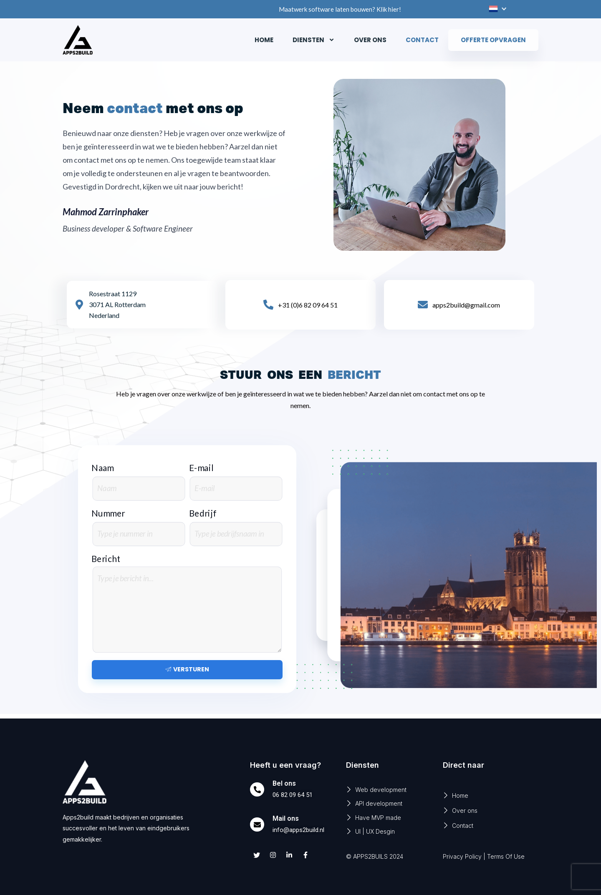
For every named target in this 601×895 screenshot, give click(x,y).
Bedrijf (202, 513)
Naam (102, 468)
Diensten (314, 40)
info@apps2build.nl (300, 830)
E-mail (201, 468)
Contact (422, 39)
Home (264, 39)
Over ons (370, 39)
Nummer (108, 513)
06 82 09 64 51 (295, 795)
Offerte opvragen (493, 39)
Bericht (105, 558)
